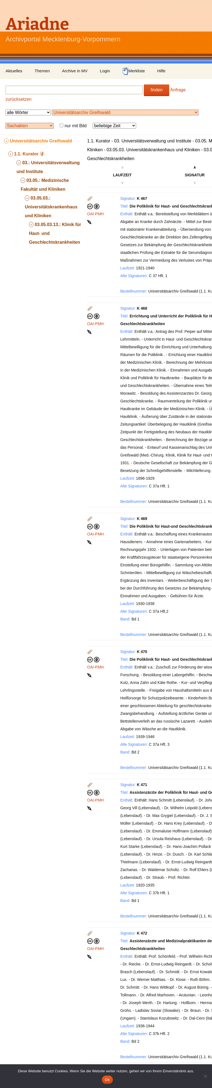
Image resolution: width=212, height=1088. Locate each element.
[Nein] (205, 1076)
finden (156, 89)
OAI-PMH (95, 214)
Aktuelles (14, 70)
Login (105, 70)
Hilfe (161, 70)
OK (107, 1080)
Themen (42, 70)
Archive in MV (75, 70)
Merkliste (133, 71)
